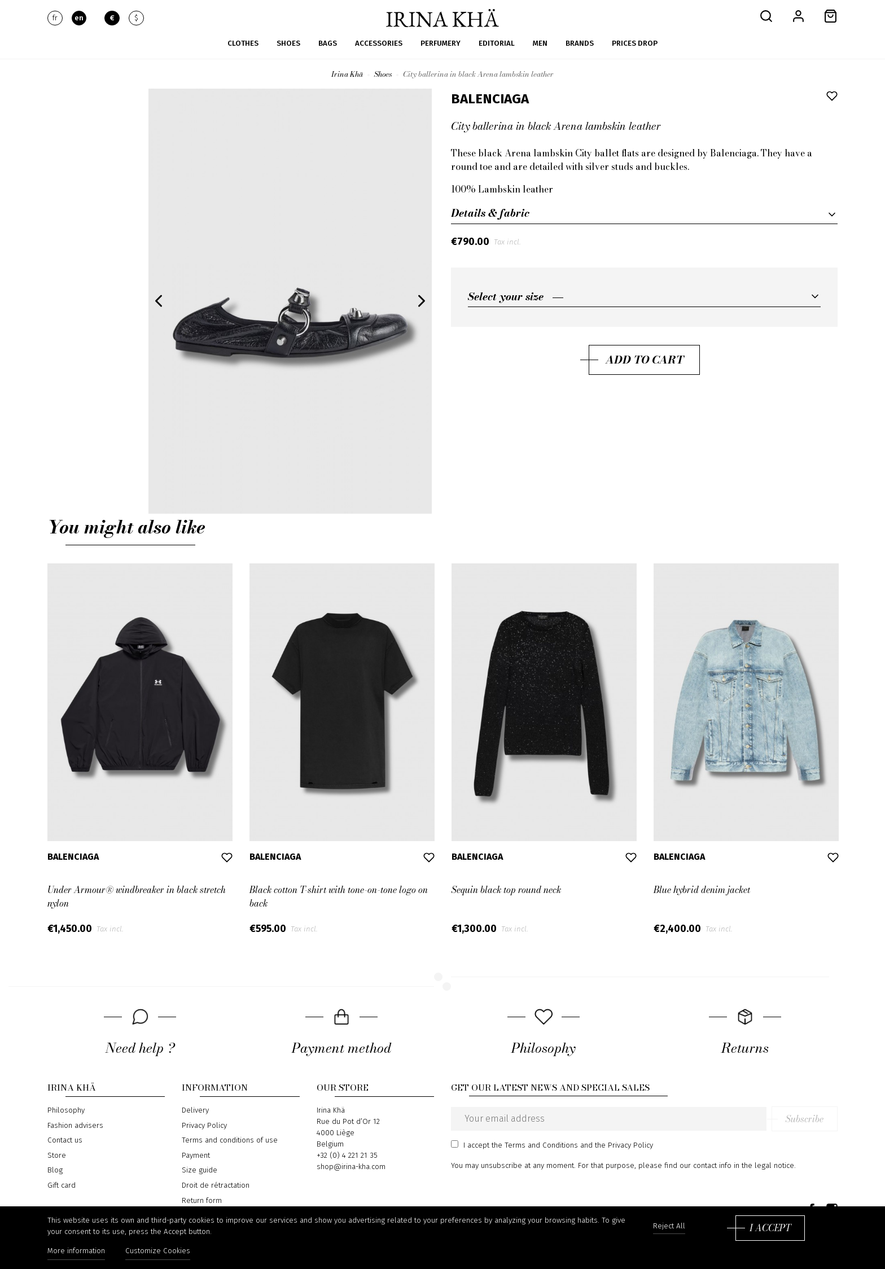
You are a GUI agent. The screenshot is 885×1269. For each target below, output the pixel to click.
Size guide (199, 1170)
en (79, 18)
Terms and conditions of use (230, 1140)
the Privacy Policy (624, 1145)
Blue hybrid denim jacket (702, 889)
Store (56, 1155)
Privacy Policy (204, 1125)
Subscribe (804, 1119)
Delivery (195, 1110)
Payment (196, 1155)
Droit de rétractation (215, 1185)
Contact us (64, 1140)
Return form (202, 1200)
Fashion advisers (75, 1125)
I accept (770, 1228)
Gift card (61, 1185)
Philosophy (66, 1110)
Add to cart (645, 359)
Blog (55, 1170)
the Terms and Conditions (535, 1145)
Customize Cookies (157, 1250)
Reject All (669, 1226)
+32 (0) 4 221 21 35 (347, 1155)
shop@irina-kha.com (351, 1166)
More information (76, 1250)
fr (55, 18)
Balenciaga (490, 99)
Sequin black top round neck (506, 889)
